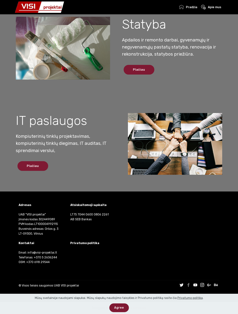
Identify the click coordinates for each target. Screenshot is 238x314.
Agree (119, 307)
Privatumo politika (84, 243)
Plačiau (139, 69)
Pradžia (188, 7)
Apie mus (211, 7)
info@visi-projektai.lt (42, 252)
